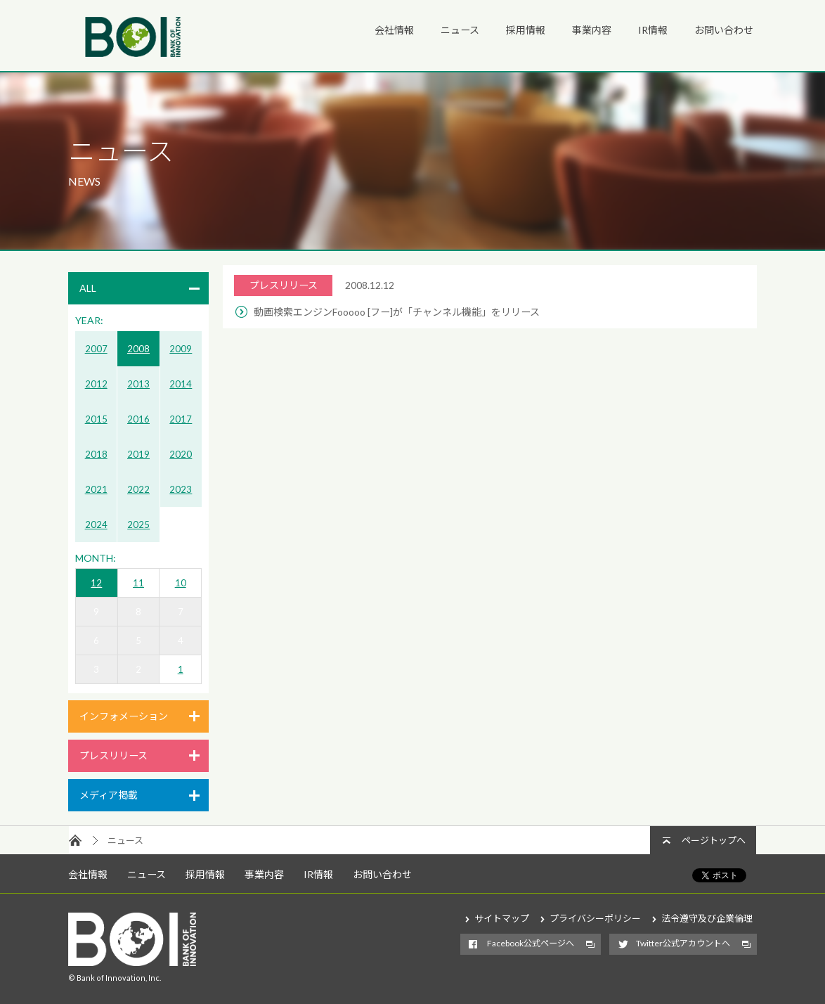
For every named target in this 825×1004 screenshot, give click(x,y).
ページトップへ (714, 840)
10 (180, 582)
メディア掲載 (108, 795)
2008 (138, 348)
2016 (138, 419)
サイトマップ (501, 918)
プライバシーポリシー (595, 918)
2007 (96, 348)
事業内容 (591, 30)
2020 (180, 454)
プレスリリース (113, 755)
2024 (96, 524)
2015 (96, 419)
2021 (96, 489)
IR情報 (653, 30)
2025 (138, 524)
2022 (138, 489)
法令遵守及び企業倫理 (707, 918)
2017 (180, 419)
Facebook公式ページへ (530, 943)
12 (96, 582)
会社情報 (394, 30)
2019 (138, 454)
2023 (180, 489)
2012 (96, 384)
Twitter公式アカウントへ (683, 943)
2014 (180, 384)
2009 (180, 348)
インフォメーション (123, 716)
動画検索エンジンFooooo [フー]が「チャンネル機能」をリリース (397, 312)
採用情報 (525, 30)
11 (138, 582)
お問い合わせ (723, 30)
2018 (96, 454)
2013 (138, 384)
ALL (87, 288)
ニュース (460, 30)
